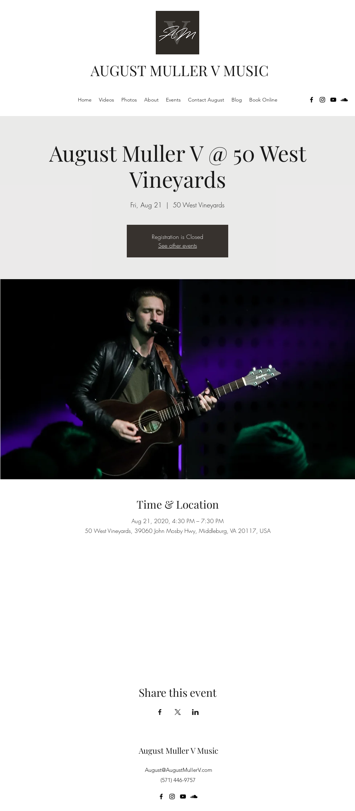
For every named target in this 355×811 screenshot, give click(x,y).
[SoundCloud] (344, 99)
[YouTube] (333, 99)
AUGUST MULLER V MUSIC (180, 70)
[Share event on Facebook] (159, 712)
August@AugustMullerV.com (178, 769)
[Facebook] (311, 99)
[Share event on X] (177, 712)
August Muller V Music (178, 750)
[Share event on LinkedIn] (195, 712)
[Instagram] (322, 99)
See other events (177, 245)
